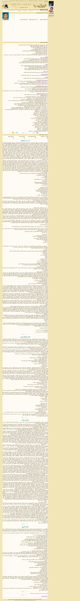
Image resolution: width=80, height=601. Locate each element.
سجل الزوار (46, 1)
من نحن (25, 0)
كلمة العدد (16, 0)
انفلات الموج (10, 136)
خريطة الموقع (36, 0)
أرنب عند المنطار (44, 136)
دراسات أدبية (19, 9)
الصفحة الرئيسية (45, 0)
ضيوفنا (26, 9)
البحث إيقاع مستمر (31, 136)
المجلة (12, 9)
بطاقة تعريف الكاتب (43, 19)
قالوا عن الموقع (12, 0)
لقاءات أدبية (15, 9)
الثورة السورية (38, 9)
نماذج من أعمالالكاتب (33, 19)
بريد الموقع (8, 9)
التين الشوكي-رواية (23, 19)
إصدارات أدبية (40, 0)
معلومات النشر (21, 0)
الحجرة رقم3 (21, 136)
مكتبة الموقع (31, 0)
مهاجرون (29, 9)
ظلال (35, 9)
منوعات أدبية (23, 9)
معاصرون (32, 9)
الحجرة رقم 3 (25, 420)
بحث (27, 0)
